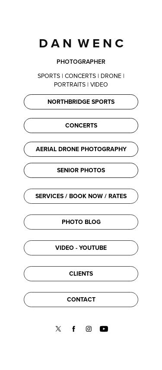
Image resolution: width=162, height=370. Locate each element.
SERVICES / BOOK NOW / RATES (81, 196)
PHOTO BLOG (81, 222)
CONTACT (81, 299)
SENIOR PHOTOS (81, 170)
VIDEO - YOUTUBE (81, 247)
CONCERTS (81, 125)
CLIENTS (81, 273)
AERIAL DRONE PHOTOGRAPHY (81, 149)
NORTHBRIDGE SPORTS (81, 101)
